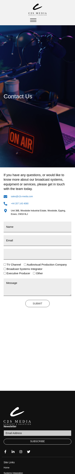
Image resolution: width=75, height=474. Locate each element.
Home (6, 467)
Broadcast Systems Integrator (24, 268)
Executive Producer (18, 273)
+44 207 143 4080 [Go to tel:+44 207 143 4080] (19, 203)
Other (39, 273)
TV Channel (14, 264)
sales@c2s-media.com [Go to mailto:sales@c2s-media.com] (22, 196)
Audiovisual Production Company (47, 264)
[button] (37, 442)
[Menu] (33, 20)
